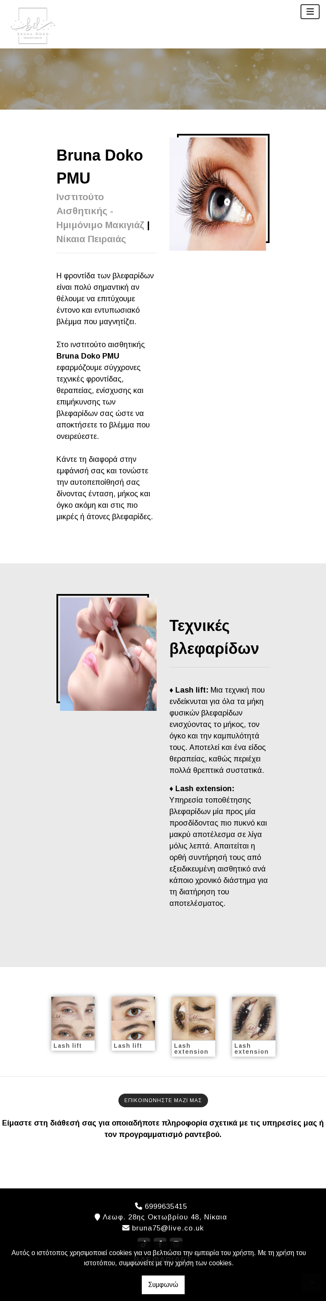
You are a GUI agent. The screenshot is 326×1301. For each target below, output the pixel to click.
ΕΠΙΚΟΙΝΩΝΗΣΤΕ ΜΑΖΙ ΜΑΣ (163, 1100)
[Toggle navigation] (310, 11)
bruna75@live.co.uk (168, 1228)
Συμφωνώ (163, 1284)
